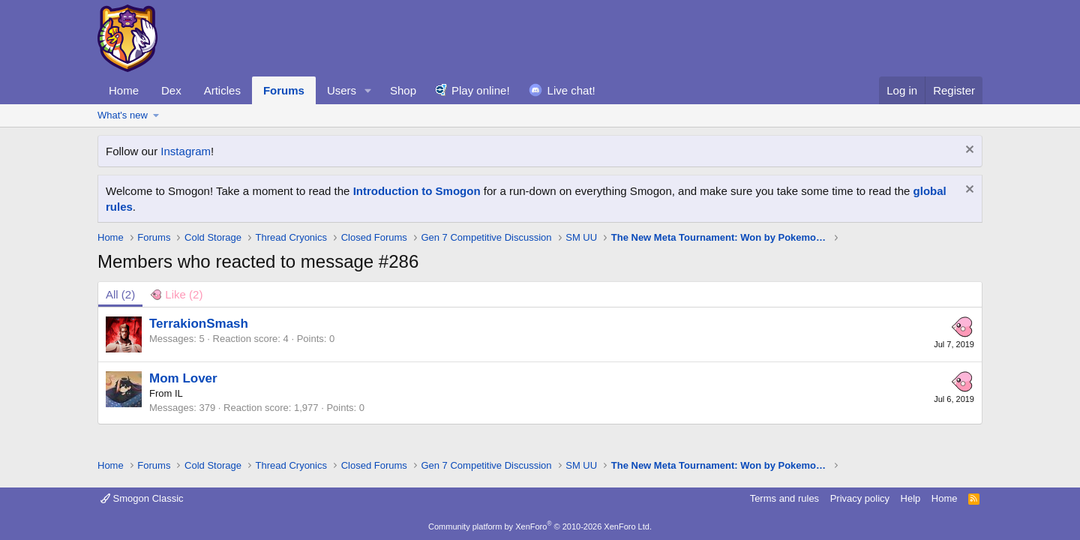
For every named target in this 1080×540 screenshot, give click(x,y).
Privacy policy (860, 498)
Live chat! (572, 90)
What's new (123, 115)
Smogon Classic (142, 498)
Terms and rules (784, 498)
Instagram (185, 151)
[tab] (176, 294)
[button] (368, 90)
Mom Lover (183, 378)
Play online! (481, 90)
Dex (171, 90)
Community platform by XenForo (540, 526)
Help (911, 498)
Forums (283, 90)
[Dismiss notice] (968, 151)
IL (179, 393)
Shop (403, 90)
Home (124, 90)
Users (341, 90)
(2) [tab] (120, 294)
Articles (222, 90)
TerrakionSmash (198, 323)
